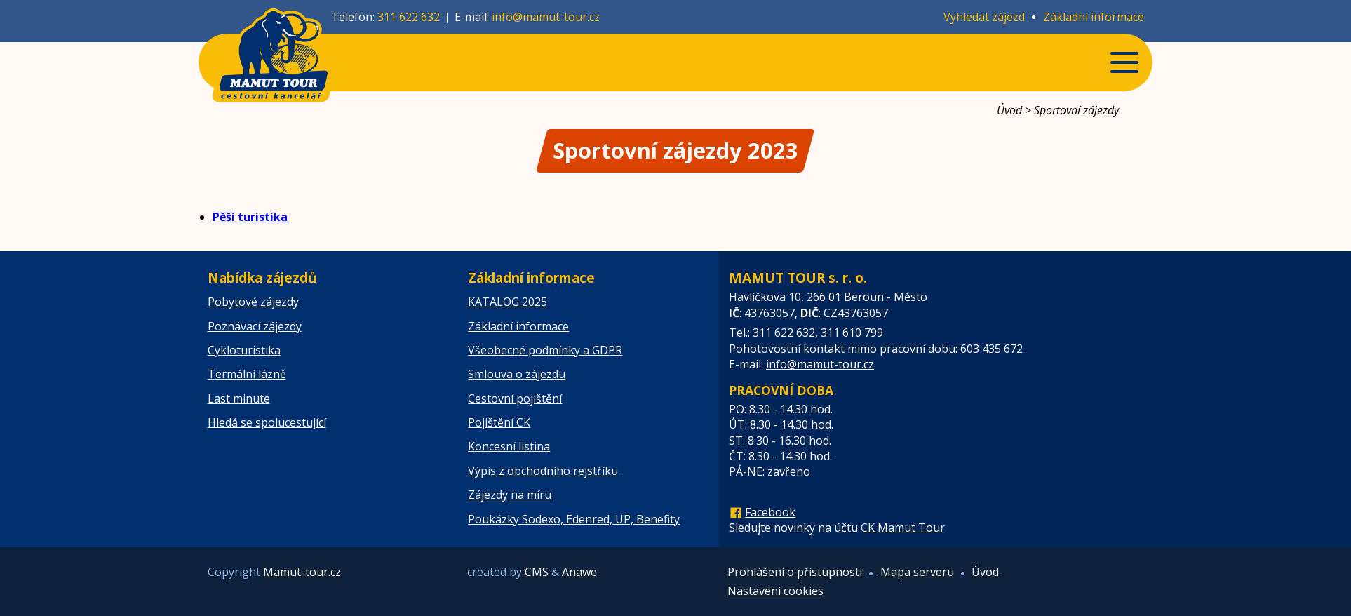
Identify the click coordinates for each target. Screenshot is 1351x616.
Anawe (579, 572)
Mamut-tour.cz (302, 572)
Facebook (770, 512)
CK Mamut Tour (903, 527)
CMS (537, 572)
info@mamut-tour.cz (546, 17)
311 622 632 (408, 17)
